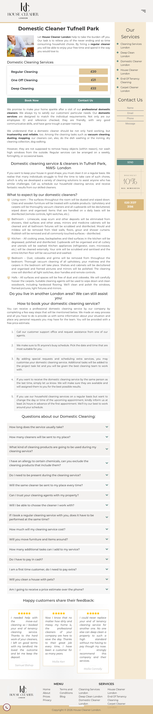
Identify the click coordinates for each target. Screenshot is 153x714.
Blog (62, 695)
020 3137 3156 (130, 204)
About (46, 692)
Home (46, 688)
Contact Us (85, 101)
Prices (46, 695)
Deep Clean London (90, 695)
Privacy (47, 699)
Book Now (32, 101)
